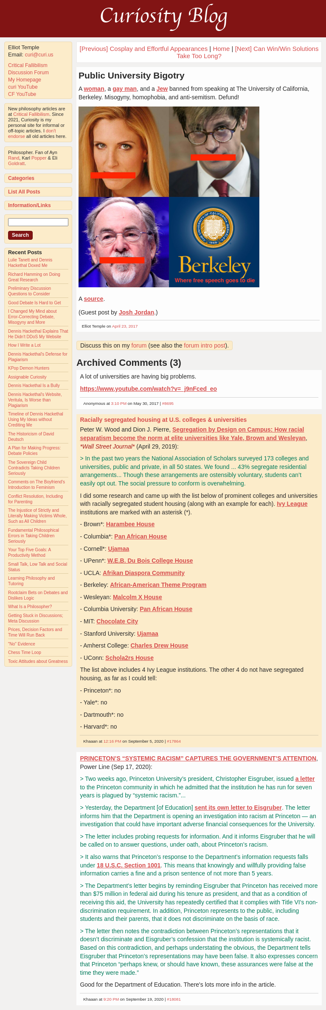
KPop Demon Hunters (28, 368)
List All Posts (24, 192)
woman (94, 88)
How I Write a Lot (24, 345)
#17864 (174, 741)
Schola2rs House (129, 657)
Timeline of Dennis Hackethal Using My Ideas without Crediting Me (35, 419)
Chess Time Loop (24, 652)
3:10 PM (119, 403)
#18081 (174, 999)
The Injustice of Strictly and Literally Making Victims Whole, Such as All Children (37, 516)
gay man (124, 88)
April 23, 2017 (125, 326)
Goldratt (16, 163)
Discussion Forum (28, 73)
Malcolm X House (137, 597)
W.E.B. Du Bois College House (150, 560)
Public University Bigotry (132, 75)
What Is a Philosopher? (30, 606)
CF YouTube (22, 94)
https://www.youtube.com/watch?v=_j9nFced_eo (148, 388)
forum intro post (204, 345)
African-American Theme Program (158, 584)
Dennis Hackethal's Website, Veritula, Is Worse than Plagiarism (35, 400)
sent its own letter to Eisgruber (238, 807)
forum (139, 345)
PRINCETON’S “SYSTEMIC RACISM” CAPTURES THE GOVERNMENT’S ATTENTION (198, 758)
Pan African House (140, 536)
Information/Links (29, 205)
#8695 (168, 403)
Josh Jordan (136, 312)
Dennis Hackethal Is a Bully (34, 385)
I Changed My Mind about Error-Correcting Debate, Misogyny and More (32, 317)
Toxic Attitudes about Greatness (38, 661)
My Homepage (24, 80)
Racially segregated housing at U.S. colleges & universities (163, 419)
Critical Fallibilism (28, 65)
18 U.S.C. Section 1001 (128, 865)
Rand (13, 157)
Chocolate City (117, 621)
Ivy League (292, 503)
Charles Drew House (159, 645)
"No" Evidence (21, 644)
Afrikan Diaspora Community (144, 573)
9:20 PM (111, 999)
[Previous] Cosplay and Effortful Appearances (144, 48)
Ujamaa (118, 548)
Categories (21, 178)
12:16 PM (112, 741)
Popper (38, 157)
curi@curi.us (39, 55)
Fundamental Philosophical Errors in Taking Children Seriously (33, 536)
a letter (305, 778)
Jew (162, 88)
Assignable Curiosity (27, 377)
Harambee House (130, 524)
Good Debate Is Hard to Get (34, 302)
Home (221, 48)
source (93, 298)
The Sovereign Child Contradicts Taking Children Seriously (34, 468)
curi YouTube (23, 87)
